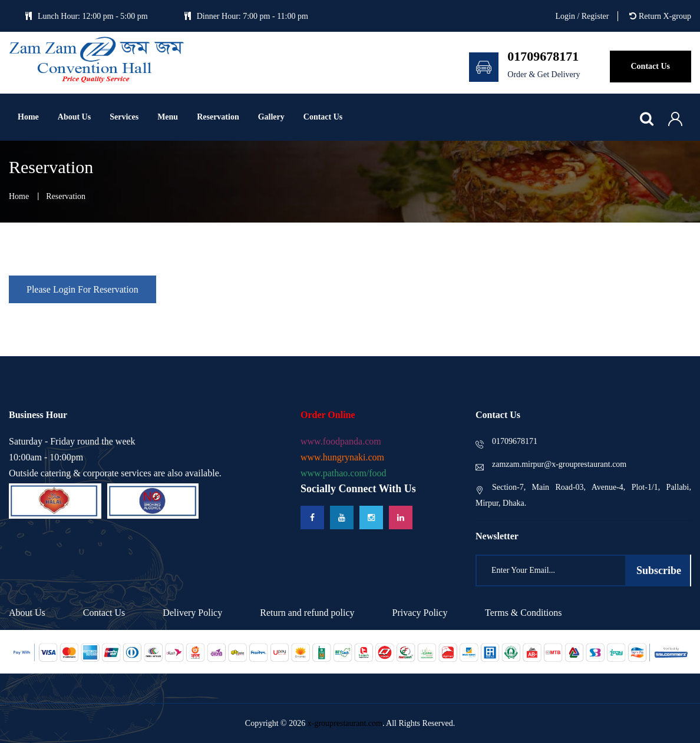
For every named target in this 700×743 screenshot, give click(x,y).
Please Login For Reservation (82, 289)
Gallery (271, 116)
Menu (167, 116)
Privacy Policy (420, 613)
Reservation (218, 116)
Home (28, 116)
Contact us (323, 116)
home (19, 196)
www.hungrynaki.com (342, 457)
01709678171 (506, 441)
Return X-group (660, 16)
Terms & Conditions (523, 613)
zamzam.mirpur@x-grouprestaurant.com (551, 464)
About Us (74, 116)
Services (124, 116)
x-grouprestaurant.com (345, 723)
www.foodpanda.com (341, 441)
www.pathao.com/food (344, 473)
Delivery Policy (192, 613)
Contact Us (104, 613)
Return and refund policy (307, 613)
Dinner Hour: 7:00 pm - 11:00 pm (246, 16)
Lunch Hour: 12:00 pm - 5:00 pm (86, 16)
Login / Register (582, 16)
